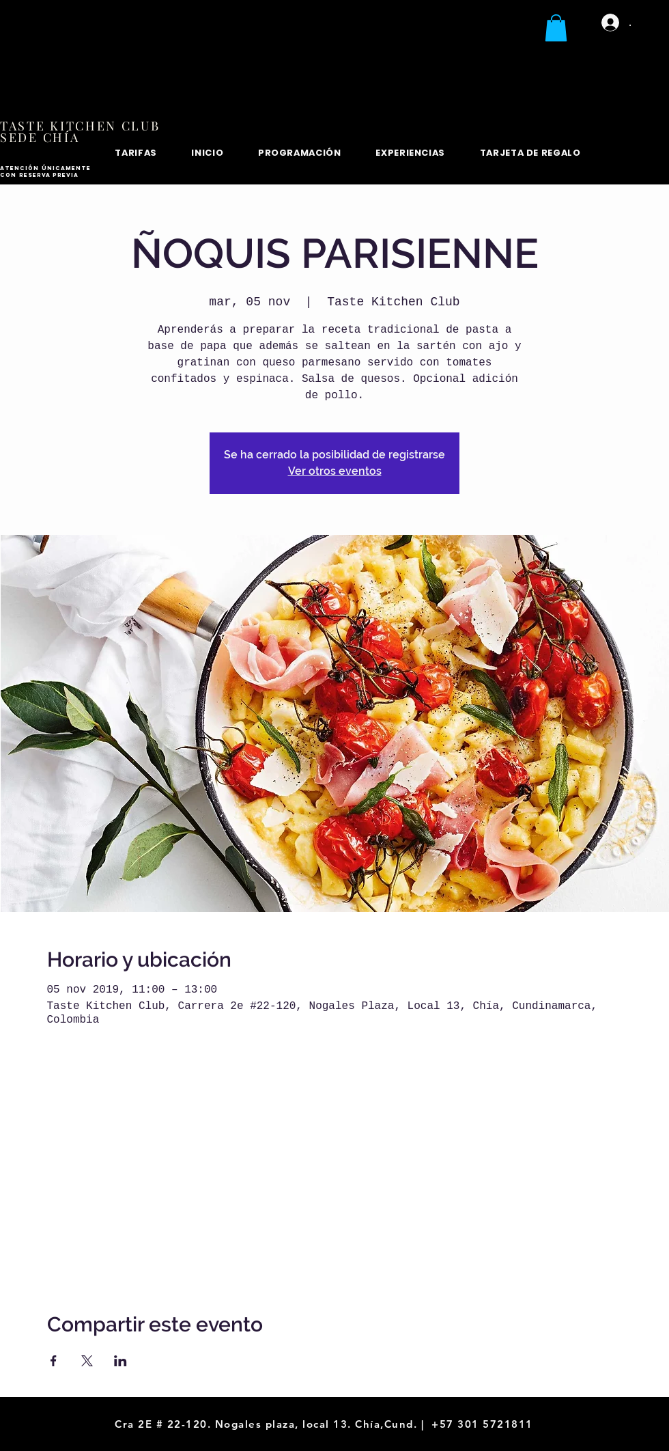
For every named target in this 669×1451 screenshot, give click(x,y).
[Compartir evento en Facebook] (53, 1360)
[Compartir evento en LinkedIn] (120, 1360)
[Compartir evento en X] (87, 1360)
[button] (556, 27)
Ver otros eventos (335, 471)
